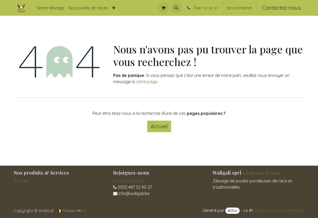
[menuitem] (50, 8)
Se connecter (239, 7)
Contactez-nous (281, 7)
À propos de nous (263, 173)
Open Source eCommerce (279, 210)
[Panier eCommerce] (163, 7)
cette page (146, 81)
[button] (176, 7)
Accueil (159, 126)
